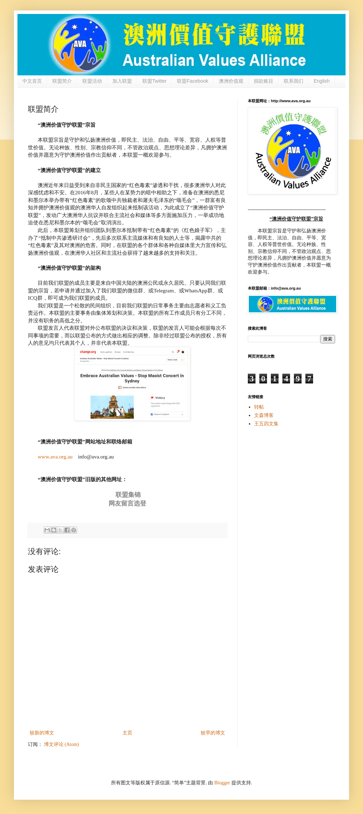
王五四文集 (266, 423)
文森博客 (264, 415)
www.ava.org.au (55, 457)
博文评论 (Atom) (61, 744)
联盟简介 (62, 81)
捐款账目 (263, 81)
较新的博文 (42, 732)
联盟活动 (92, 81)
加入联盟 (122, 81)
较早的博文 (213, 732)
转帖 (259, 407)
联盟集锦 (128, 494)
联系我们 (293, 81)
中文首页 (32, 81)
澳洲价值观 (231, 81)
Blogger (222, 782)
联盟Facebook (192, 81)
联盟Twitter (154, 81)
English (322, 81)
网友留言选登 (127, 503)
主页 (127, 732)
